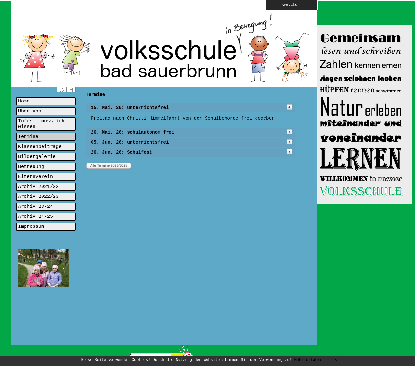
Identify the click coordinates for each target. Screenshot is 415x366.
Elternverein (35, 176)
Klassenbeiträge (40, 146)
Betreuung (31, 166)
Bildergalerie (37, 156)
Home (24, 101)
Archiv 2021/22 (38, 186)
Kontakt (285, 4)
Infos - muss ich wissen (41, 124)
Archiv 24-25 (35, 216)
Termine (28, 137)
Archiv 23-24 (35, 206)
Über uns (29, 111)
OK (334, 360)
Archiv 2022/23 (38, 196)
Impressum (31, 226)
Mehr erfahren (309, 360)
